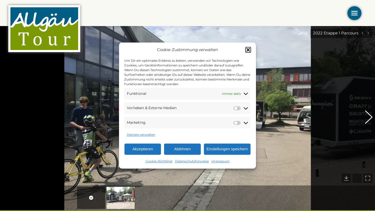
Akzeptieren (143, 149)
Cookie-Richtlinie (159, 161)
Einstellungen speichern (227, 149)
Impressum (220, 161)
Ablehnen (182, 149)
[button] (248, 49)
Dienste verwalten (141, 135)
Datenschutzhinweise (192, 161)
